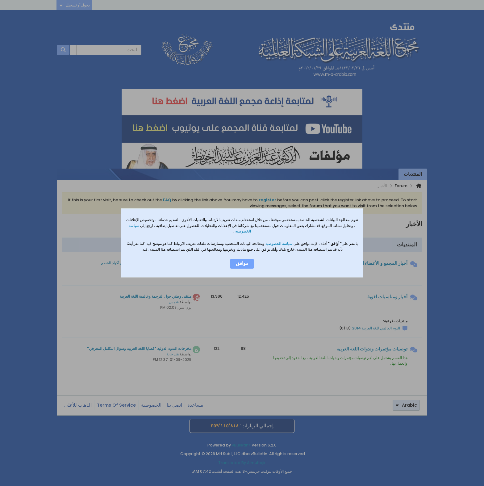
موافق (242, 264)
